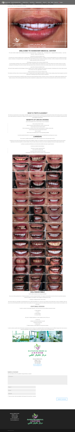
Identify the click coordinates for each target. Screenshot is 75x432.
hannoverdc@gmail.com (37, 365)
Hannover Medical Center (6, 2)
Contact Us (56, 2)
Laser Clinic (32, 2)
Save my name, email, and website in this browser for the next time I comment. (22, 396)
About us (44, 2)
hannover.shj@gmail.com (37, 364)
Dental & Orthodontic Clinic (16, 2)
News (49, 2)
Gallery (52, 2)
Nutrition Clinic (38, 2)
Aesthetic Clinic (25, 2)
